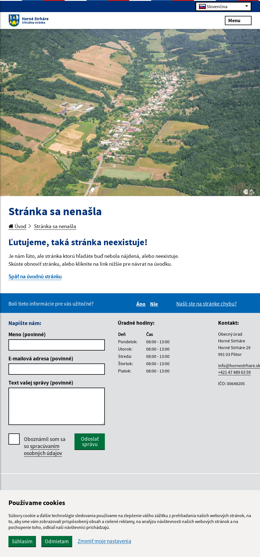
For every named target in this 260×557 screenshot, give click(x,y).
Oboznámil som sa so (44, 446)
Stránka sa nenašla (55, 226)
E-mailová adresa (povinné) (40, 358)
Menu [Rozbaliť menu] (238, 20)
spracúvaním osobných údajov (43, 449)
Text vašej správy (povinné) (40, 382)
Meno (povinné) (27, 334)
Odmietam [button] (57, 541)
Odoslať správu (90, 441)
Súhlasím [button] (22, 541)
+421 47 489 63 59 (234, 372)
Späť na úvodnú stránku (35, 276)
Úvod (17, 226)
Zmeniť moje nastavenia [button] (104, 541)
